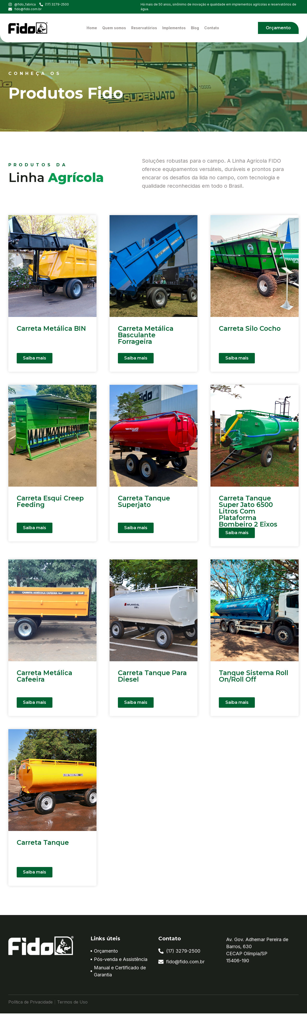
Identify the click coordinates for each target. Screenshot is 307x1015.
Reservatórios (144, 28)
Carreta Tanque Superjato (144, 501)
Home (92, 28)
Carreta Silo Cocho (250, 328)
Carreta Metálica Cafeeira (44, 677)
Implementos (174, 28)
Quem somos (114, 28)
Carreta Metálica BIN (51, 328)
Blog (195, 28)
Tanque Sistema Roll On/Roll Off (253, 677)
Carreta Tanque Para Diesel (152, 677)
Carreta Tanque (43, 844)
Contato (211, 28)
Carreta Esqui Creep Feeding (50, 501)
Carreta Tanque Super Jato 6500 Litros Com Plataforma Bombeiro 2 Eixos (248, 511)
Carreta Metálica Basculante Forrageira (145, 334)
